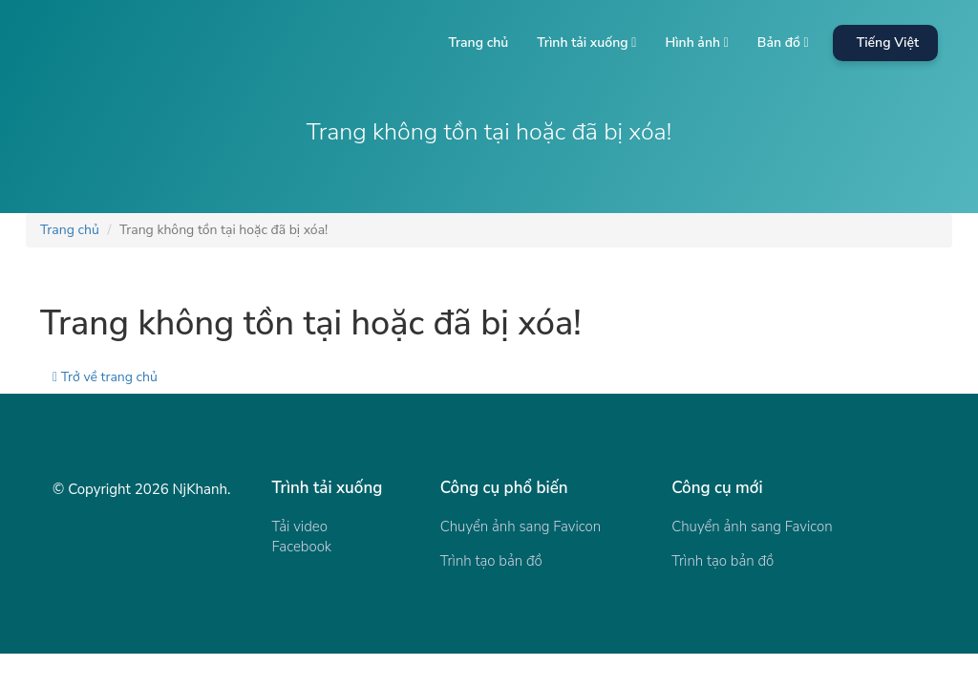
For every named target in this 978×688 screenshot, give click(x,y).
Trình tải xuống (586, 42)
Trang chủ (478, 42)
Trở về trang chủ (105, 377)
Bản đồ (783, 42)
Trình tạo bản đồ (491, 560)
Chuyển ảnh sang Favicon (520, 526)
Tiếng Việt (888, 42)
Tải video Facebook (302, 536)
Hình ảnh (696, 42)
